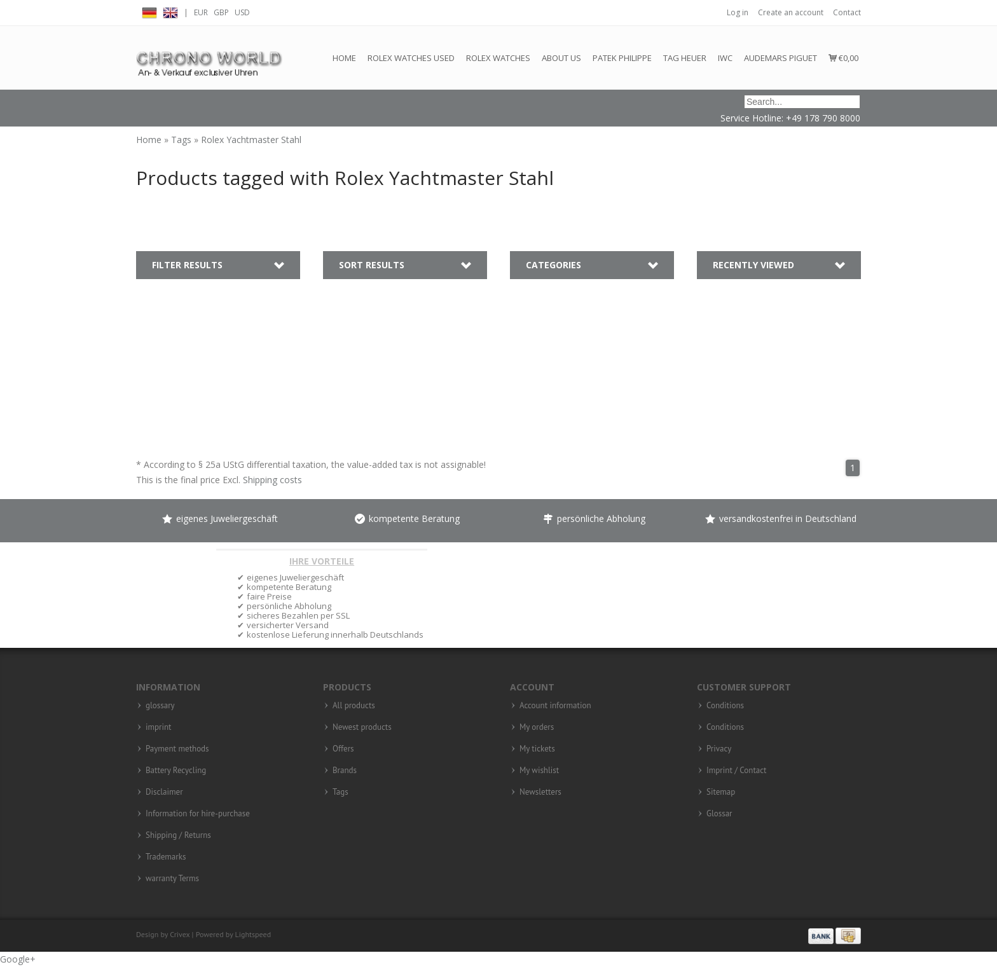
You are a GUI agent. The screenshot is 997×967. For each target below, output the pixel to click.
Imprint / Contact (736, 770)
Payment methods (177, 749)
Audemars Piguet (780, 58)
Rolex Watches (498, 58)
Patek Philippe (622, 58)
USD (242, 12)
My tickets (537, 749)
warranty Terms (172, 878)
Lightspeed (253, 934)
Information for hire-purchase (198, 814)
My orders (536, 727)
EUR (201, 12)
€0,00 (843, 58)
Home (344, 58)
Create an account (790, 12)
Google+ (18, 959)
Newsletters (540, 792)
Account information (555, 706)
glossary (160, 706)
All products (354, 706)
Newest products (362, 727)
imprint (159, 727)
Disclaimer (164, 792)
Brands (345, 770)
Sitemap (720, 792)
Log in (737, 12)
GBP (221, 12)
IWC (725, 58)
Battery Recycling (176, 770)
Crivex (179, 934)
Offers (343, 749)
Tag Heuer (684, 58)
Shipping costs (272, 480)
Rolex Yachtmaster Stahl (251, 140)
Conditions (725, 706)
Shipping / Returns (178, 835)
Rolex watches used (411, 58)
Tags (182, 140)
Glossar (719, 814)
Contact (847, 12)
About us (561, 58)
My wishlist (539, 770)
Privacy (718, 749)
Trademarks (166, 857)
